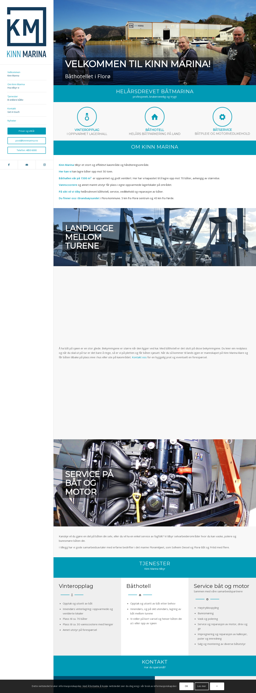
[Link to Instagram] (44, 164)
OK (186, 686)
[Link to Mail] (27, 164)
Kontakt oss (139, 357)
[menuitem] (26, 74)
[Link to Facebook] (9, 164)
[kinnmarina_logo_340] (26, 32)
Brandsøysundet (89, 198)
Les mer (201, 686)
